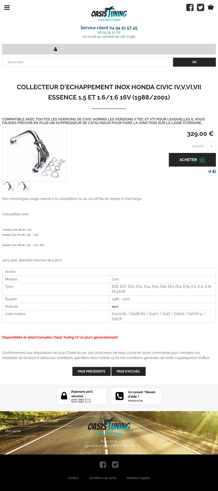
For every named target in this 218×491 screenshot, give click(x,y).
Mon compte (49, 421)
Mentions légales (138, 478)
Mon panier (13, 431)
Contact (73, 478)
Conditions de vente (102, 478)
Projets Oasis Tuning (19, 421)
